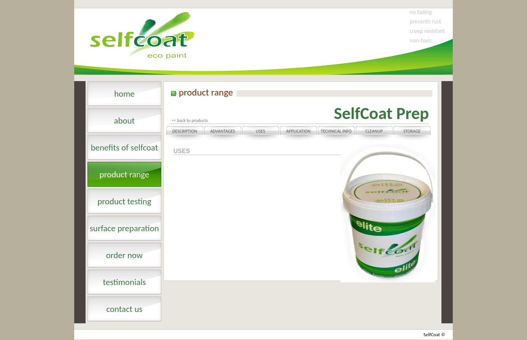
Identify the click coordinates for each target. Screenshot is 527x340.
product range (124, 174)
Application (298, 131)
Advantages (222, 131)
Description (184, 131)
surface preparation (124, 228)
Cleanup (374, 131)
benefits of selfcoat (124, 147)
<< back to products (190, 120)
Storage (412, 131)
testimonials (124, 282)
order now (124, 255)
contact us (124, 309)
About (124, 120)
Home (124, 93)
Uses (260, 131)
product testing (124, 201)
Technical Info (336, 131)
